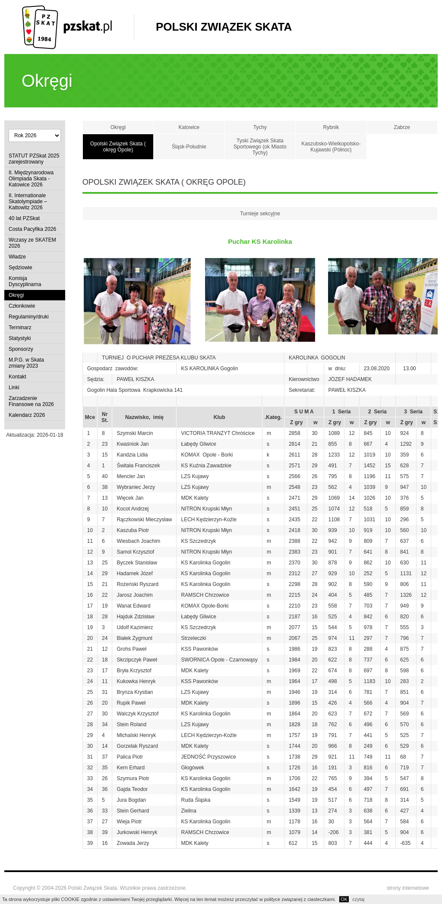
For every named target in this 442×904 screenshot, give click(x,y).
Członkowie (22, 306)
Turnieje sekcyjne (260, 214)
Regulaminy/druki (29, 317)
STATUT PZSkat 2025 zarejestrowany (34, 159)
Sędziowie (20, 268)
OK (344, 899)
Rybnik (331, 127)
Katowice (189, 127)
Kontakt (17, 377)
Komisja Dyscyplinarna (25, 281)
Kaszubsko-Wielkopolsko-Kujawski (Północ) (330, 147)
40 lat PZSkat (24, 218)
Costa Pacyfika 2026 (32, 229)
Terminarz (20, 327)
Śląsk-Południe (189, 147)
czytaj (358, 899)
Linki (14, 387)
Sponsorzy (21, 349)
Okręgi (16, 295)
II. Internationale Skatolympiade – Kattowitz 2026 (28, 201)
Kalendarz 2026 (27, 415)
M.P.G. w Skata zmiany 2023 (26, 363)
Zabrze (402, 127)
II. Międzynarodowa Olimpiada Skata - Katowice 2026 (31, 179)
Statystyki (20, 338)
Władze (17, 257)
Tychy (260, 127)
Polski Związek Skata (224, 26)
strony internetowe (408, 888)
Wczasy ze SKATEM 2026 (32, 243)
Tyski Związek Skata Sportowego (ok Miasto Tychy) (260, 147)
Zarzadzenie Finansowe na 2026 (31, 401)
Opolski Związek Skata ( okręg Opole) (118, 147)
